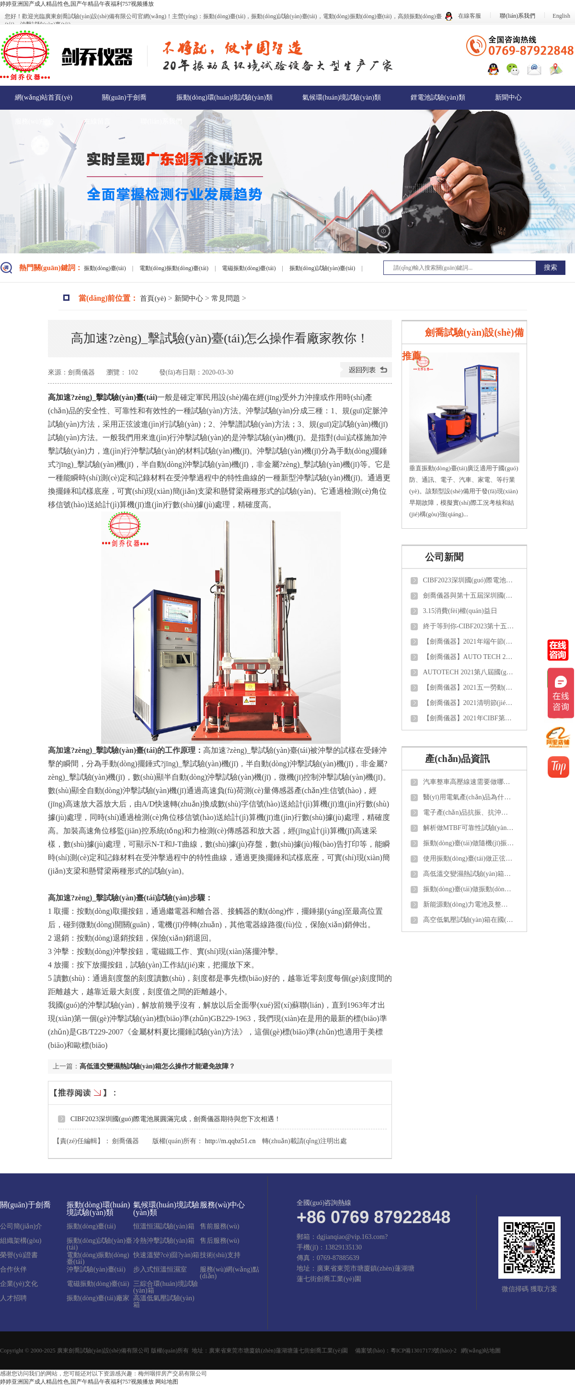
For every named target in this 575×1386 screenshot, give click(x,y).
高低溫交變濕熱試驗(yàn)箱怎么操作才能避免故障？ (157, 1066)
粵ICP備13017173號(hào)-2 (424, 1350)
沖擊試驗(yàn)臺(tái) (96, 1269)
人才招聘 (13, 1298)
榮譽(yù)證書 (19, 1255)
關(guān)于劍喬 (124, 97)
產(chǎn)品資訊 (457, 758)
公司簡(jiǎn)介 (21, 1226)
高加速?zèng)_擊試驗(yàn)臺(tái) (102, 397)
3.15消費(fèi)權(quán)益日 (460, 610)
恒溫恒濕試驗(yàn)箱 (164, 1226)
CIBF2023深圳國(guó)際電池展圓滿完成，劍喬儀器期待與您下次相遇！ (175, 1119)
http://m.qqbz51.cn (230, 1141)
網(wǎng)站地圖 (481, 1350)
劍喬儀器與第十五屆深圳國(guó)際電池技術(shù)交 (468, 595)
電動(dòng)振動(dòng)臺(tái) (174, 268)
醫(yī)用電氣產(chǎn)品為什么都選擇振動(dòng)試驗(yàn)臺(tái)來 (468, 797)
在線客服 (463, 15)
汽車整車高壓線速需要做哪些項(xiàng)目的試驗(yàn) (468, 781)
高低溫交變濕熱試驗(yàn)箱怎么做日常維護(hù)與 (468, 873)
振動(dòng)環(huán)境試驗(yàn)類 (224, 97)
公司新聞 (444, 557)
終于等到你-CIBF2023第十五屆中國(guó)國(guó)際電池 (468, 626)
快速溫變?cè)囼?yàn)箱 (166, 1255)
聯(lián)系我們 (517, 15)
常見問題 (225, 298)
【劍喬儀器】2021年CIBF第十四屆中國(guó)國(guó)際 (468, 718)
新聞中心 (508, 97)
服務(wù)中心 (34, 121)
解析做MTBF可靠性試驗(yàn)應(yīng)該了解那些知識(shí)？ (468, 827)
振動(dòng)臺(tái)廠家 (98, 1298)
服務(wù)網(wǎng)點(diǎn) (229, 1273)
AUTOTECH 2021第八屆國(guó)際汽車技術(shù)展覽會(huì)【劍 (468, 672)
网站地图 (166, 1381)
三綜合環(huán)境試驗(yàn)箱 (165, 1287)
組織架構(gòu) (20, 1241)
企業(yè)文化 (19, 1284)
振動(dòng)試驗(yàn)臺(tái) (322, 268)
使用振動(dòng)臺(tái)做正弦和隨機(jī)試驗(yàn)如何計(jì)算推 (468, 858)
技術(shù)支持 (220, 1255)
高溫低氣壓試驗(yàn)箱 (164, 1301)
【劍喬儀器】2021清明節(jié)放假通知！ (468, 702)
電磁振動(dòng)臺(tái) (249, 268)
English (561, 15)
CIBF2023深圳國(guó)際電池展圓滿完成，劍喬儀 (468, 580)
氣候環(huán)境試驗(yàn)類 (341, 97)
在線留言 (97, 121)
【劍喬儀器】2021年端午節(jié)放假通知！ (468, 641)
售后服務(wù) (219, 1241)
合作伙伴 (13, 1269)
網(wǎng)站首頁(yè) (43, 97)
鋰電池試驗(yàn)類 (438, 97)
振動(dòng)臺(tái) (105, 268)
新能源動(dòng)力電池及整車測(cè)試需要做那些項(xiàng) (468, 904)
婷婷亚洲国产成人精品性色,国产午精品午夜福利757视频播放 (77, 3)
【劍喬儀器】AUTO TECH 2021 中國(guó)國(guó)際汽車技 (468, 656)
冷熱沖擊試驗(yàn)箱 (164, 1241)
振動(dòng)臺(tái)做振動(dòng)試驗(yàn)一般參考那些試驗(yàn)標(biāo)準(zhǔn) (468, 889)
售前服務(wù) (219, 1226)
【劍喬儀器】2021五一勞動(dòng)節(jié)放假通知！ (468, 687)
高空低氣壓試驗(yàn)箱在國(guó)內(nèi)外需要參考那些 (468, 919)
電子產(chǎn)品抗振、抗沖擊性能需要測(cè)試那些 (468, 812)
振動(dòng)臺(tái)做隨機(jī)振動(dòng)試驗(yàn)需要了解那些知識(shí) (468, 843)
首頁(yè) (153, 298)
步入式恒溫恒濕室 (160, 1269)
